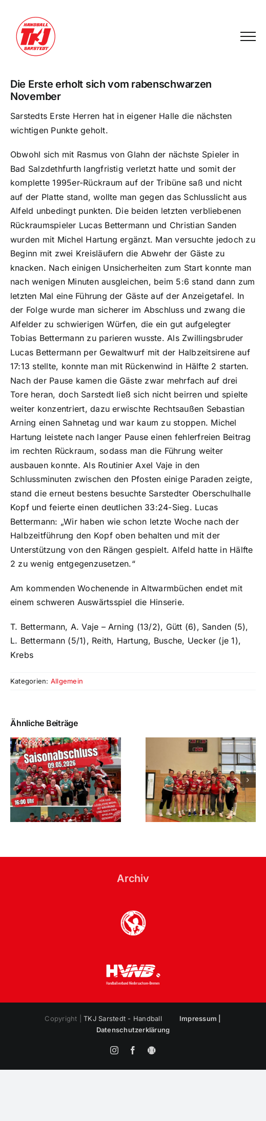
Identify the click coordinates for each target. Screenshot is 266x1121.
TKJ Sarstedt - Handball (123, 1018)
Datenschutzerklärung (133, 1030)
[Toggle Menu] (248, 36)
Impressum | (200, 1018)
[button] (18, 780)
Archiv (133, 878)
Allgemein (67, 681)
